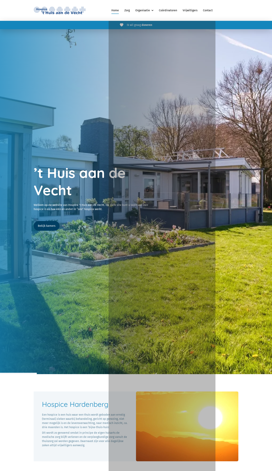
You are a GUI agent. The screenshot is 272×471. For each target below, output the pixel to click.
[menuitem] (115, 10)
